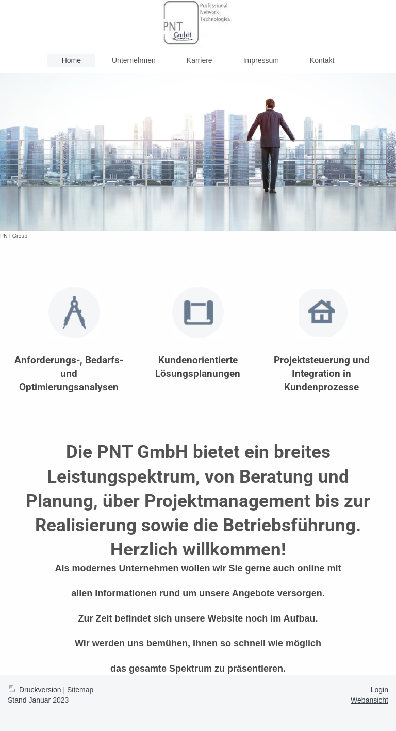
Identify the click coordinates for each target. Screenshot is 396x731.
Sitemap (80, 690)
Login (379, 690)
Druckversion (35, 690)
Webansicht (369, 700)
